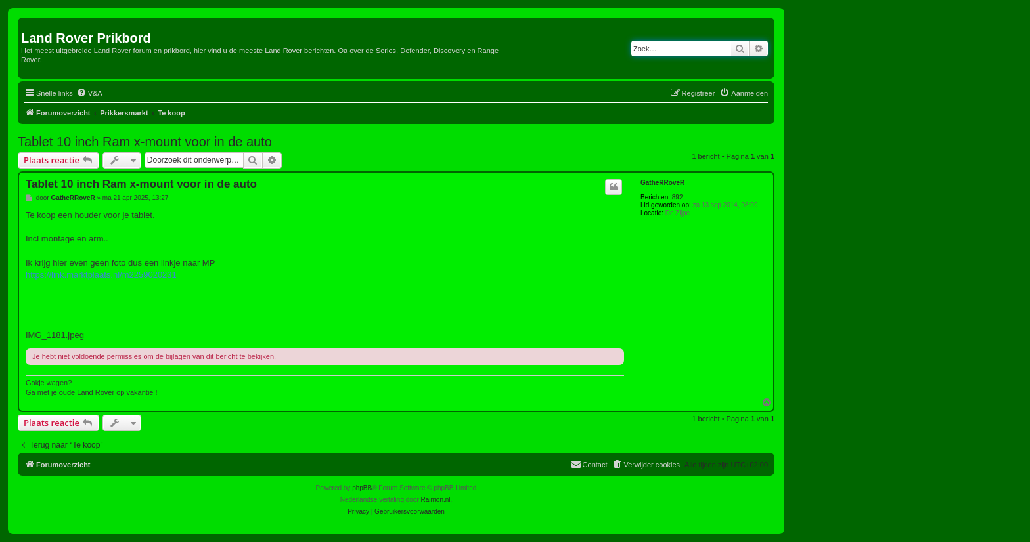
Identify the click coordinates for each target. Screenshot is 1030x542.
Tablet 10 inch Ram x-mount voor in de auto (145, 142)
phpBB (362, 487)
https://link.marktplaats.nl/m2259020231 (101, 275)
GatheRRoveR (662, 182)
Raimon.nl (436, 499)
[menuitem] (89, 93)
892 (677, 197)
